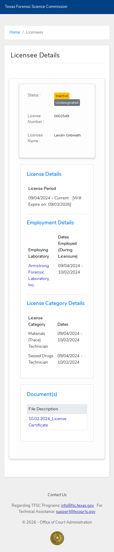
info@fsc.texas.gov (77, 505)
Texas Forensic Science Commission (36, 6)
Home (14, 32)
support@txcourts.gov (75, 511)
